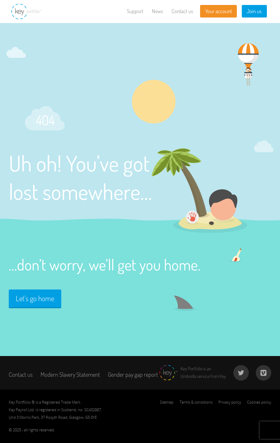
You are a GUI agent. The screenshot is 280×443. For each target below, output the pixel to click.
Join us (254, 11)
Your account (218, 11)
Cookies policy (259, 402)
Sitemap (167, 402)
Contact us (182, 11)
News (157, 11)
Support (135, 11)
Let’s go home (35, 298)
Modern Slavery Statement (70, 374)
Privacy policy (229, 402)
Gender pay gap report (133, 374)
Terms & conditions (196, 402)
